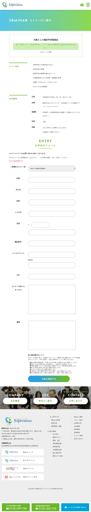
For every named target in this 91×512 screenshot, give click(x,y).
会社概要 (15, 411)
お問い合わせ (76, 411)
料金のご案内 (45, 411)
